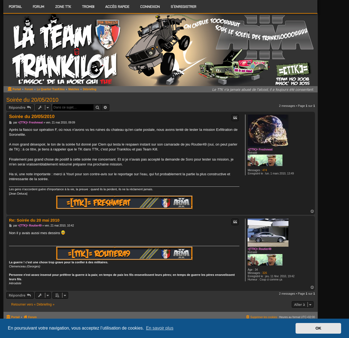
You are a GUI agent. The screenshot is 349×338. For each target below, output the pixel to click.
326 (264, 272)
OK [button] (318, 328)
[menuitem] (38, 6)
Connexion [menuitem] (150, 6)
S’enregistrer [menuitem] (183, 6)
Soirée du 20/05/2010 (32, 100)
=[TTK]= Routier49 (259, 249)
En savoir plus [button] (159, 328)
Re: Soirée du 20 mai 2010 (34, 220)
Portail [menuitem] (15, 6)
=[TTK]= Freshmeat (260, 149)
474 (264, 170)
